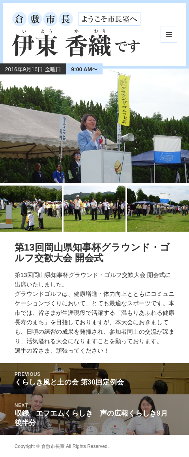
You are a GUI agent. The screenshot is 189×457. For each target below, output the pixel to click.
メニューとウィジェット (169, 34)
